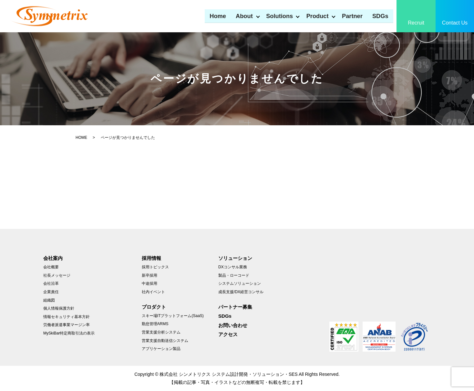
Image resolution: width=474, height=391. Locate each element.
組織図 (49, 300)
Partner (351, 15)
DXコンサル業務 (232, 267)
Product (314, 15)
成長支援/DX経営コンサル (240, 292)
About (238, 15)
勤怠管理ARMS (155, 324)
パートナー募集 (235, 307)
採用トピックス (155, 267)
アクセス (228, 334)
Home (210, 15)
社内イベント (153, 292)
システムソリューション (239, 283)
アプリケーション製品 (161, 348)
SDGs (380, 15)
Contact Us (455, 23)
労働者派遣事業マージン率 (66, 325)
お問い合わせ (232, 325)
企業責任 (51, 292)
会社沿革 (51, 283)
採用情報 (151, 258)
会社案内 (53, 258)
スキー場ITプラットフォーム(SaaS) (173, 316)
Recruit (416, 23)
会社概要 (51, 267)
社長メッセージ (56, 275)
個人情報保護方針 (58, 308)
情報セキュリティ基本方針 (66, 316)
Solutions (275, 15)
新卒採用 (149, 275)
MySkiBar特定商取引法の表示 (69, 333)
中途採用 (149, 283)
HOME (81, 137)
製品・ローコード (233, 275)
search (398, 16)
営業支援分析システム (161, 332)
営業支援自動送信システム (165, 340)
